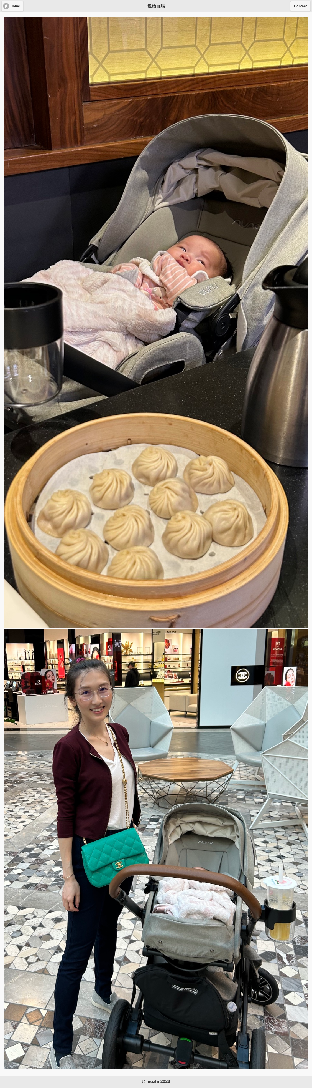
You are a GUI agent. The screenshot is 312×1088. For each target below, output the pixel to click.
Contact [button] (300, 6)
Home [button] (15, 6)
